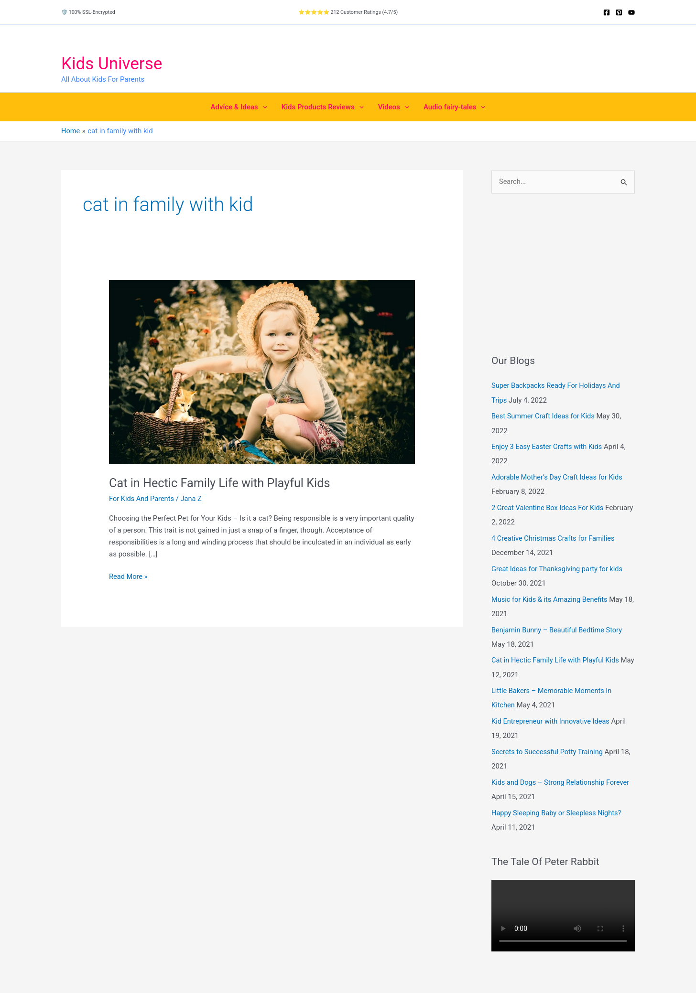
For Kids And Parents (142, 498)
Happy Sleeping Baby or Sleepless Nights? (558, 812)
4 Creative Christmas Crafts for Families (554, 538)
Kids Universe (111, 64)
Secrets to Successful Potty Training (548, 751)
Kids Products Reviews (323, 107)
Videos (393, 107)
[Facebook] (606, 12)
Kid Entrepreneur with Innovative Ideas (552, 720)
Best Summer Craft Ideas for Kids (544, 416)
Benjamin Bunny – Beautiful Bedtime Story (558, 629)
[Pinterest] (619, 12)
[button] (262, 107)
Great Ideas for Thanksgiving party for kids (559, 568)
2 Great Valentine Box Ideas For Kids (549, 507)
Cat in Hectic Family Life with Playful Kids (223, 482)
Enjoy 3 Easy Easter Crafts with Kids (548, 446)
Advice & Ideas (239, 107)
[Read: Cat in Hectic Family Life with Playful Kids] (262, 371)
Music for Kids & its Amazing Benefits (551, 599)
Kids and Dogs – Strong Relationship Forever (562, 782)
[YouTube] (631, 12)
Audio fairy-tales (454, 107)
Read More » (129, 577)
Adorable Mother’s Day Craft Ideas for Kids (558, 477)
